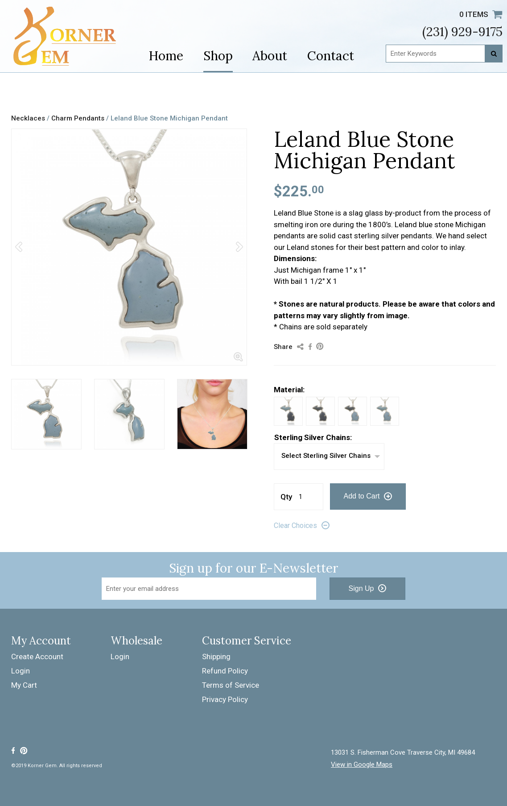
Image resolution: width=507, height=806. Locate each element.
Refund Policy (225, 670)
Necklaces (28, 118)
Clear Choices (295, 525)
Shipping (216, 656)
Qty (286, 496)
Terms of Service (230, 685)
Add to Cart (362, 496)
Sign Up (361, 588)
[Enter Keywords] (444, 53)
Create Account (37, 656)
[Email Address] (209, 588)
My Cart (24, 685)
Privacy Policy (225, 699)
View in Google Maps (361, 764)
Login (20, 670)
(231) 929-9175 (462, 32)
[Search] (494, 53)
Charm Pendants (77, 118)
